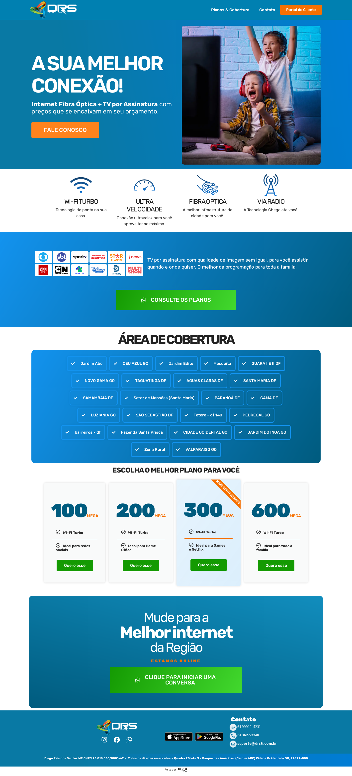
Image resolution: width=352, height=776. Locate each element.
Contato (267, 9)
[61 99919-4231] (233, 733)
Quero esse (75, 569)
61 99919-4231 (249, 733)
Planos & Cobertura (230, 9)
